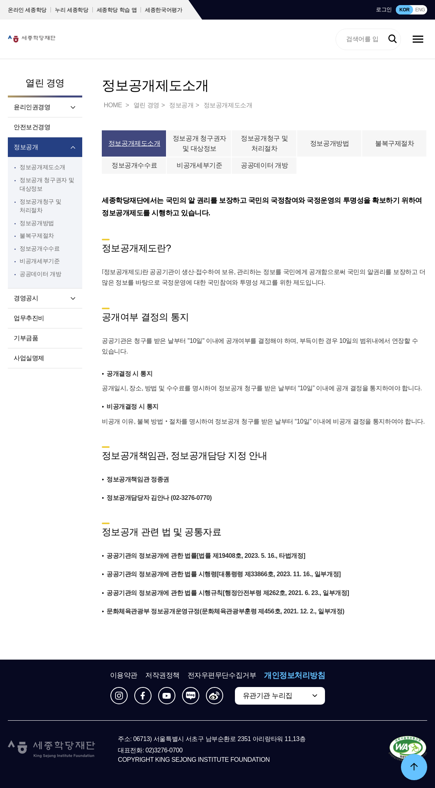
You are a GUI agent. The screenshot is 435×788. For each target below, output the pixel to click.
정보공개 (26, 147)
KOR (404, 10)
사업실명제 (29, 358)
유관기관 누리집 (267, 696)
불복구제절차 (37, 235)
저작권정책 (162, 675)
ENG (420, 10)
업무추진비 (29, 318)
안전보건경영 (32, 127)
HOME (113, 105)
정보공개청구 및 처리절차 (264, 143)
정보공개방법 (37, 223)
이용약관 (123, 675)
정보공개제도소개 (42, 167)
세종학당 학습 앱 (117, 10)
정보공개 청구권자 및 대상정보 (199, 143)
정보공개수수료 (40, 248)
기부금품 (26, 338)
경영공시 (26, 298)
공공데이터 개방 (40, 273)
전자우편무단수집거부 (222, 675)
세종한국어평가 (163, 10)
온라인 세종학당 (27, 10)
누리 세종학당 (71, 10)
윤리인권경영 (32, 107)
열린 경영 (45, 83)
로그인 (384, 9)
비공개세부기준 (40, 261)
